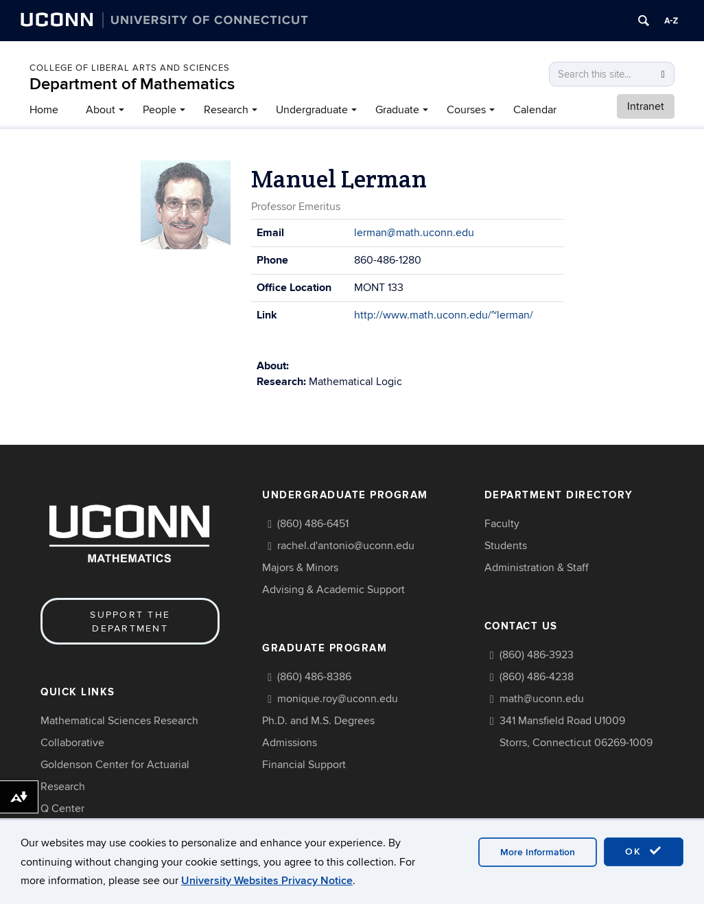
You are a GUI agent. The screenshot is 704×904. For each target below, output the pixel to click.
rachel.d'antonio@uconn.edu (345, 546)
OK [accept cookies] (643, 851)
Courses (466, 110)
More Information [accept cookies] (537, 852)
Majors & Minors (300, 568)
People (159, 110)
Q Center (62, 808)
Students (505, 546)
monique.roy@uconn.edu (337, 699)
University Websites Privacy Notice (267, 881)
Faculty (501, 524)
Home (44, 110)
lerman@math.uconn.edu (414, 233)
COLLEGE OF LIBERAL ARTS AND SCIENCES (130, 67)
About (100, 110)
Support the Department (130, 621)
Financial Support (304, 765)
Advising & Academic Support (333, 589)
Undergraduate (312, 110)
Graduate (397, 110)
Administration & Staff (536, 568)
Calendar (534, 110)
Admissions (289, 743)
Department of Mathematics (132, 84)
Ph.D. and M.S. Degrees (318, 721)
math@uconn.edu (542, 699)
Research (226, 110)
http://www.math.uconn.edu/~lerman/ (443, 315)
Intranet (645, 106)
